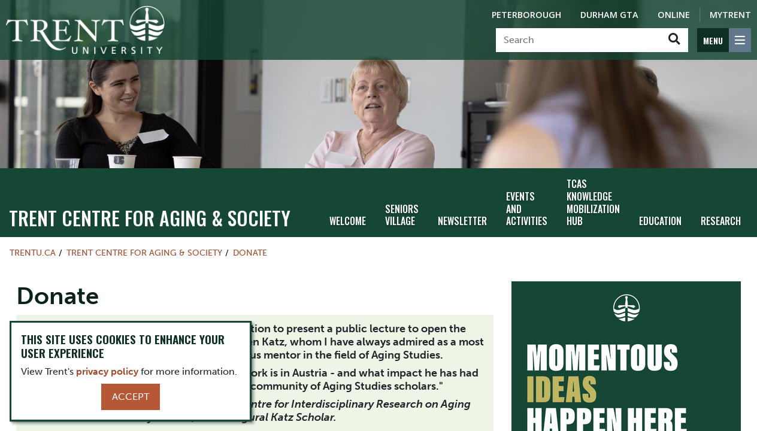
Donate (250, 252)
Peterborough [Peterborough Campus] (526, 14)
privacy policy (107, 371)
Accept (130, 396)
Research (721, 221)
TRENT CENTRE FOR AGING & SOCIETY (149, 218)
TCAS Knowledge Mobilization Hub (593, 202)
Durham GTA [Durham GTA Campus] (609, 14)
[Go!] (674, 40)
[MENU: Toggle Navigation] (724, 40)
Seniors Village (402, 215)
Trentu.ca (33, 252)
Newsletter (462, 221)
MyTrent (730, 14)
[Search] (578, 40)
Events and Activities (526, 209)
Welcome (347, 221)
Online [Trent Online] (674, 14)
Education (660, 221)
